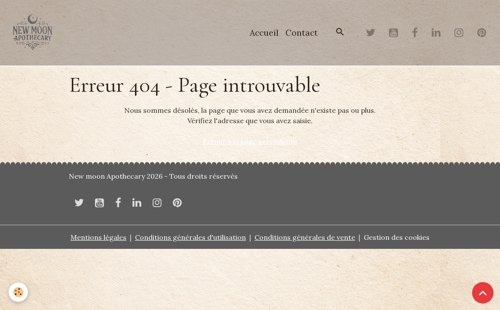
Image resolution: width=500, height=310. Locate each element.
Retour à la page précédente (250, 141)
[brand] (34, 33)
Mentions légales (98, 237)
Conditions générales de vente (305, 237)
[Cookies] (18, 292)
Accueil (264, 33)
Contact (301, 33)
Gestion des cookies (396, 237)
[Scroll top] (483, 293)
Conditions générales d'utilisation (190, 237)
